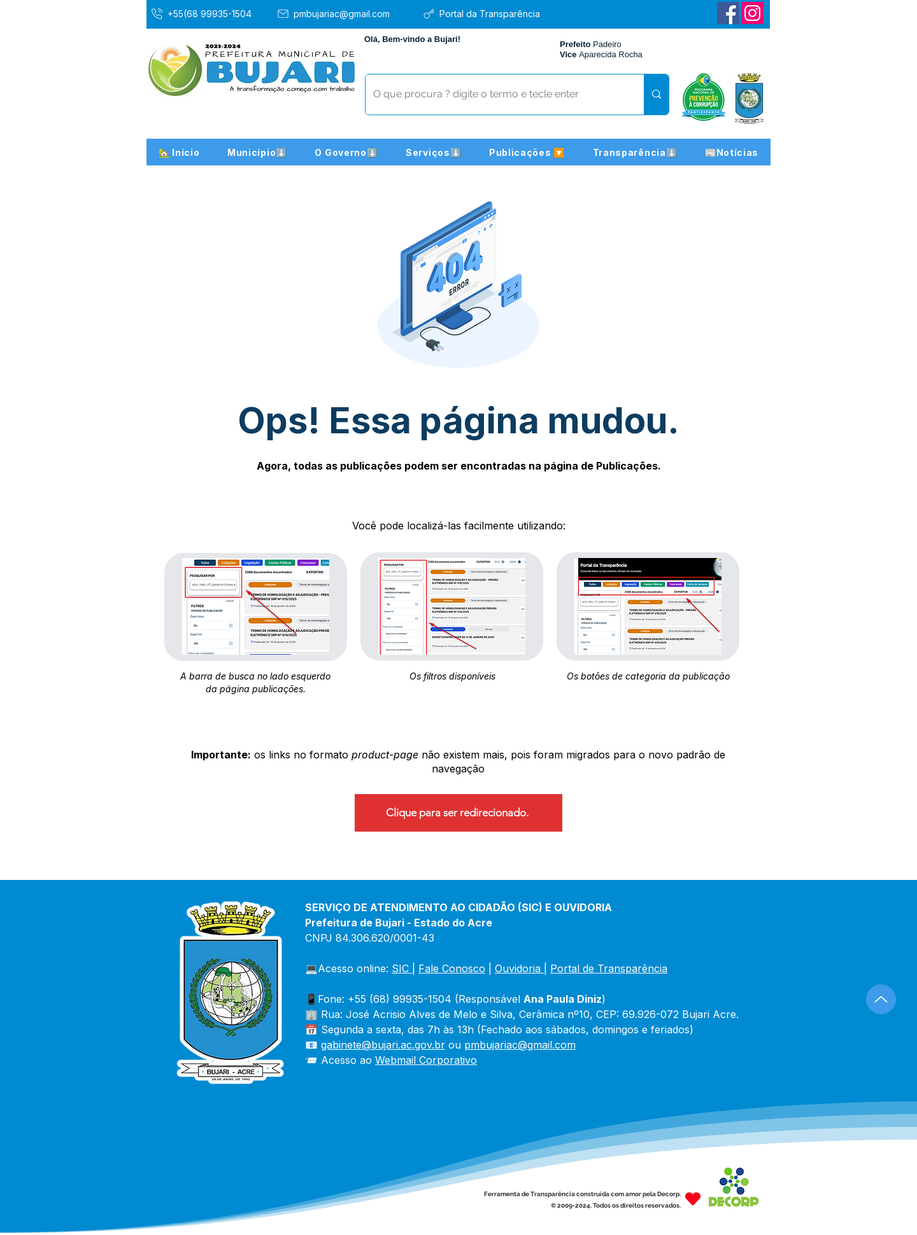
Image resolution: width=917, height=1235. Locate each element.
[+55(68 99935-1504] (210, 13)
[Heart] (693, 1198)
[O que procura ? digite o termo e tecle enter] (495, 94)
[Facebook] (728, 13)
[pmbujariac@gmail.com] (345, 13)
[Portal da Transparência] (491, 13)
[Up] (881, 999)
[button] (257, 152)
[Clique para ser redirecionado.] (458, 813)
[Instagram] (752, 13)
